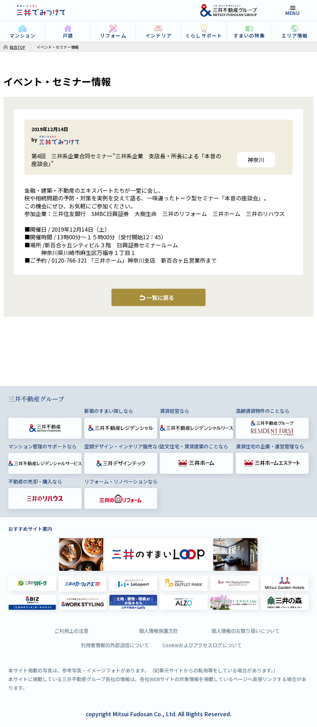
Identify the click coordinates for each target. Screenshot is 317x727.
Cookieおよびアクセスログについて (202, 644)
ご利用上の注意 (71, 630)
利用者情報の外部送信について (115, 644)
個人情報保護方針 (158, 630)
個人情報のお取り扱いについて (245, 630)
